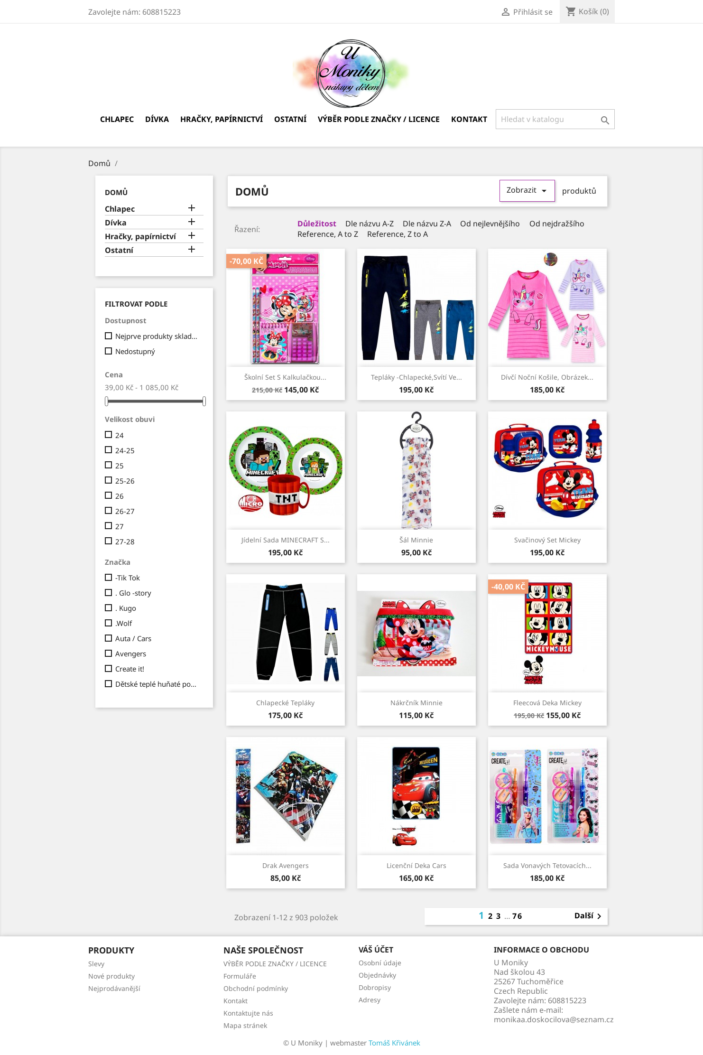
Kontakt (469, 119)
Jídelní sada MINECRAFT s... (285, 539)
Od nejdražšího (555, 224)
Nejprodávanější (114, 988)
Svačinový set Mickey (547, 539)
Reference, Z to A (396, 234)
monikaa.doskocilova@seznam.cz (554, 1019)
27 (119, 526)
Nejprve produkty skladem (157, 336)
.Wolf (123, 623)
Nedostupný (135, 351)
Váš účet (376, 949)
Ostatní (290, 119)
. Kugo (125, 608)
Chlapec (117, 119)
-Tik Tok (127, 577)
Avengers (130, 653)
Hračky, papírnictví (221, 119)
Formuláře (239, 975)
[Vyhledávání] (555, 119)
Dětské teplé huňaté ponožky (157, 684)
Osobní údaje (380, 962)
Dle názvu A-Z (368, 224)
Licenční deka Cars (416, 865)
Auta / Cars (133, 638)
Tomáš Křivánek (394, 1042)
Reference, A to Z (327, 234)
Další (589, 916)
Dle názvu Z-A (426, 224)
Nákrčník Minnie (416, 702)
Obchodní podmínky (255, 988)
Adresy (369, 999)
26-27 (125, 511)
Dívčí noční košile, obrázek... (547, 377)
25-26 (125, 480)
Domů (116, 192)
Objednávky (377, 975)
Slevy (96, 963)
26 (119, 496)
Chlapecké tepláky (285, 702)
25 (119, 465)
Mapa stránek (245, 1025)
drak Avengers (285, 865)
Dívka (157, 119)
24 (119, 435)
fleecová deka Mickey (547, 702)
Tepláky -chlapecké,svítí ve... (416, 377)
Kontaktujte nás (248, 1013)
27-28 (125, 541)
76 (517, 916)
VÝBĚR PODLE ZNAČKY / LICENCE (379, 119)
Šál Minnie (416, 539)
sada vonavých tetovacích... (547, 865)
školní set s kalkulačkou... (285, 377)
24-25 (125, 450)
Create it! (129, 668)
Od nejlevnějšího (489, 224)
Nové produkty (111, 975)
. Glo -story (133, 593)
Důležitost (316, 224)
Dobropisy (375, 987)
